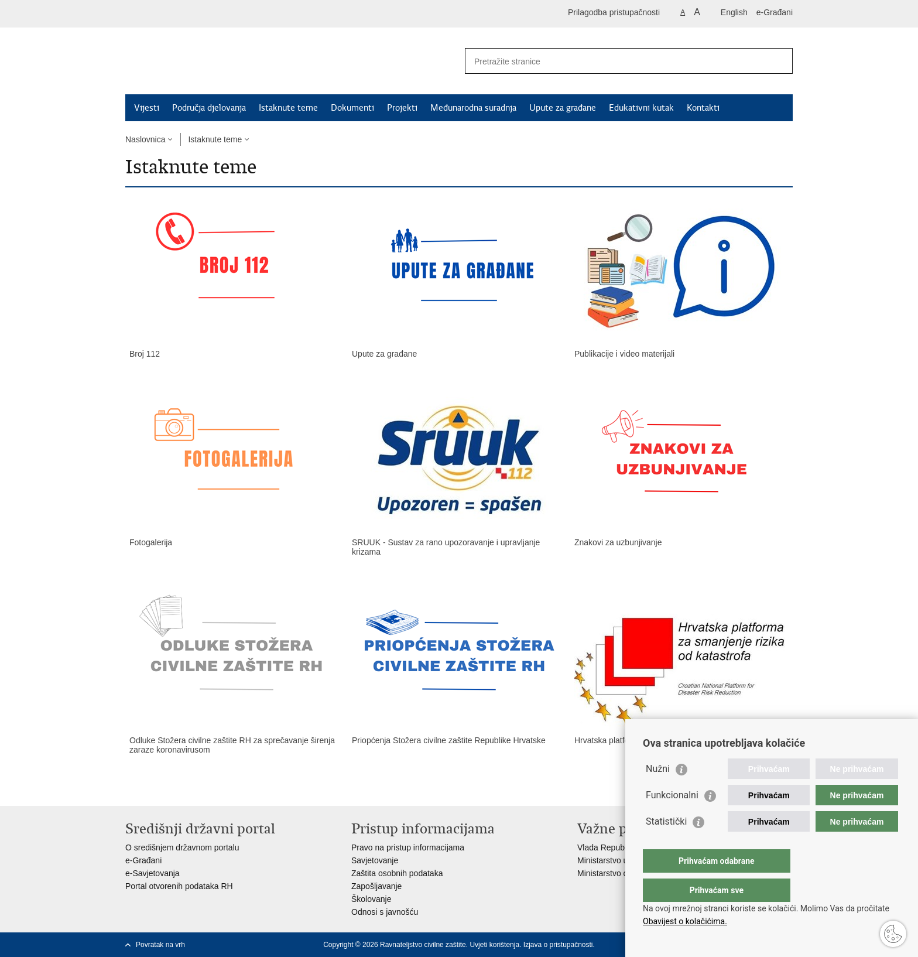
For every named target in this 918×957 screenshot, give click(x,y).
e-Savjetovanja (152, 873)
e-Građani (774, 12)
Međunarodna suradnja (473, 107)
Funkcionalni (672, 818)
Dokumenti (352, 107)
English (734, 12)
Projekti (402, 107)
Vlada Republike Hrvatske (624, 847)
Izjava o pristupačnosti (558, 945)
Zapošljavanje (376, 886)
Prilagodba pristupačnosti (614, 12)
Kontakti (703, 107)
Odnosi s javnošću (384, 912)
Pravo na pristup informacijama (407, 847)
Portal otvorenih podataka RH (179, 886)
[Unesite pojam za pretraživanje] (616, 61)
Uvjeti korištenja (494, 945)
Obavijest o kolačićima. (685, 921)
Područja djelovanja (209, 107)
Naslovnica (145, 139)
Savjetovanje (374, 860)
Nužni (658, 792)
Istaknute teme (288, 107)
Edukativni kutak (641, 107)
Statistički (666, 844)
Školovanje (371, 899)
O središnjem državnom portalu (182, 847)
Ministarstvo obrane (613, 873)
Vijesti (146, 107)
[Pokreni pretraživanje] (779, 61)
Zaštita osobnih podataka (397, 873)
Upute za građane (562, 107)
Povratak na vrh (160, 945)
